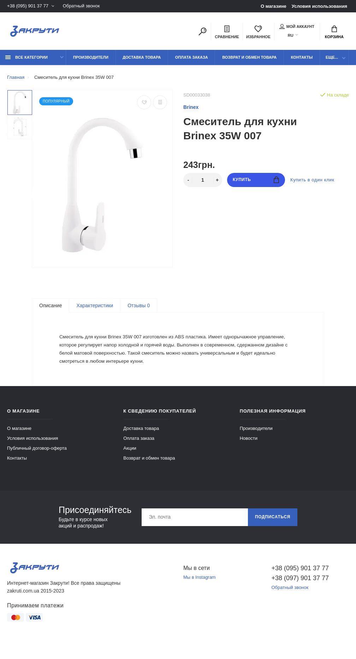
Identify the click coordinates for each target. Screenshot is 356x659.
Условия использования (319, 6)
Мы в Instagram (199, 587)
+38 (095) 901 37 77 (27, 6)
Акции (129, 458)
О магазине (273, 6)
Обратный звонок (81, 6)
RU (290, 35)
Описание (50, 305)
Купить (256, 180)
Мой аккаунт (296, 26)
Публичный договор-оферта (37, 458)
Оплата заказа (191, 57)
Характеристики (94, 305)
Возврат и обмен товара (249, 57)
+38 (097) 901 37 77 (300, 588)
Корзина (334, 32)
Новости (248, 448)
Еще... (332, 57)
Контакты (302, 57)
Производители (90, 57)
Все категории (26, 57)
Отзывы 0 (138, 305)
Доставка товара (142, 57)
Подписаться (272, 527)
